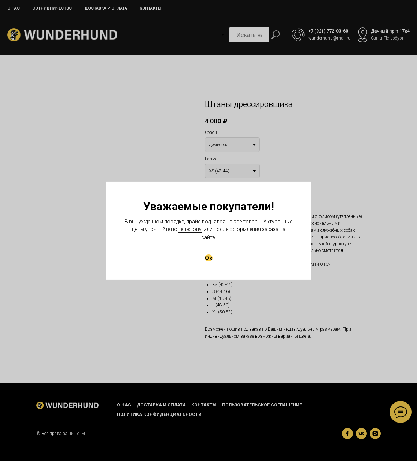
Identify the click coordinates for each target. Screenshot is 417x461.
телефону (190, 229)
